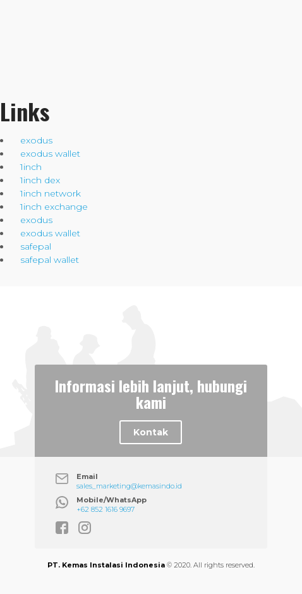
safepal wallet (49, 259)
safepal (35, 246)
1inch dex (40, 180)
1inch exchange (54, 206)
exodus (36, 140)
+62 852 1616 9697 (105, 509)
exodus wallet (50, 153)
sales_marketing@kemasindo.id (129, 486)
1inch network (50, 193)
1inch (31, 167)
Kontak (150, 432)
